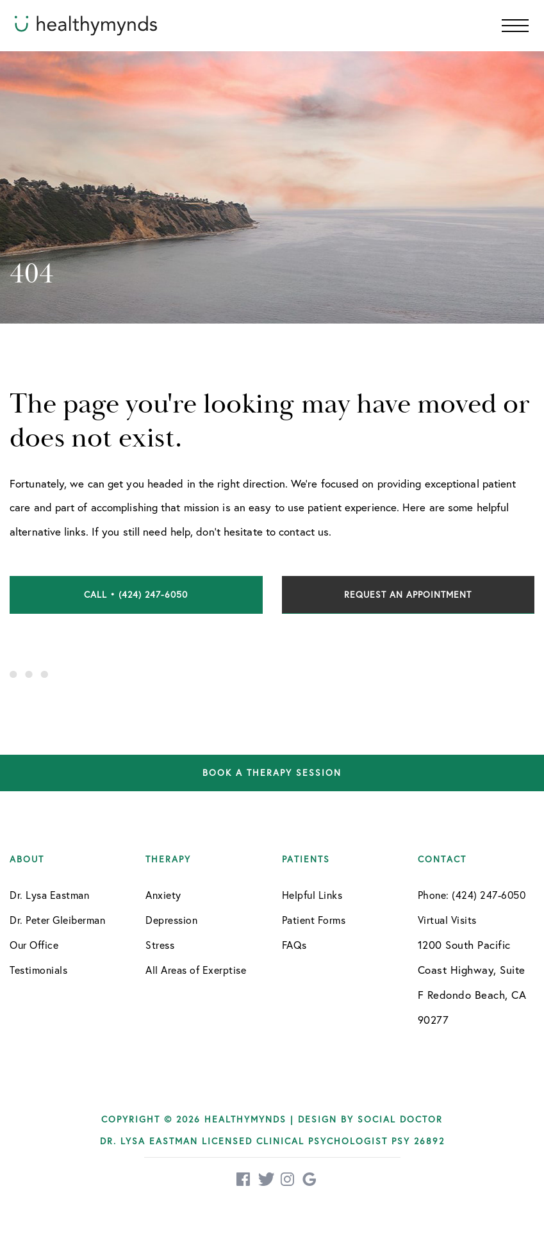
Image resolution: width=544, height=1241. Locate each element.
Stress (159, 945)
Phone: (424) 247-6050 (472, 895)
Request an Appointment (408, 594)
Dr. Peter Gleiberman (57, 920)
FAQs (294, 945)
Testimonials (38, 970)
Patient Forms (314, 920)
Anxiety (163, 895)
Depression (171, 920)
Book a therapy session (272, 773)
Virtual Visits (447, 920)
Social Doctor (400, 1119)
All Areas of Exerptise (195, 970)
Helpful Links (312, 895)
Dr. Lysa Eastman (49, 895)
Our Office (34, 945)
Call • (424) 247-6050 (136, 594)
